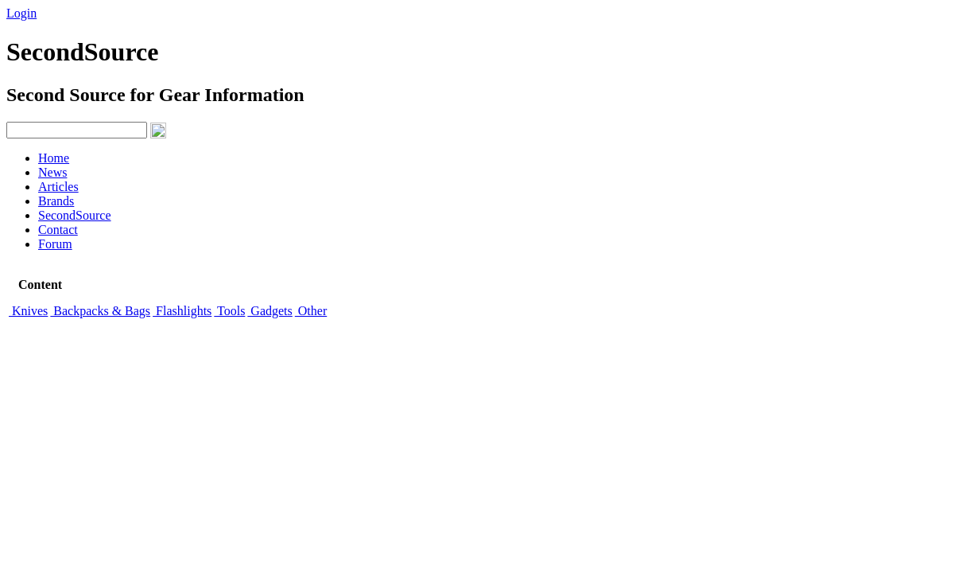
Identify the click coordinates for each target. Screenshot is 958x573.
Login (21, 13)
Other (311, 311)
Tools (229, 311)
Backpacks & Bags (100, 311)
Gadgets (269, 311)
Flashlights (182, 311)
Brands (56, 201)
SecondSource (74, 215)
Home (53, 158)
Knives (28, 311)
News (52, 172)
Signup (64, 13)
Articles (58, 186)
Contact (58, 229)
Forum (55, 244)
